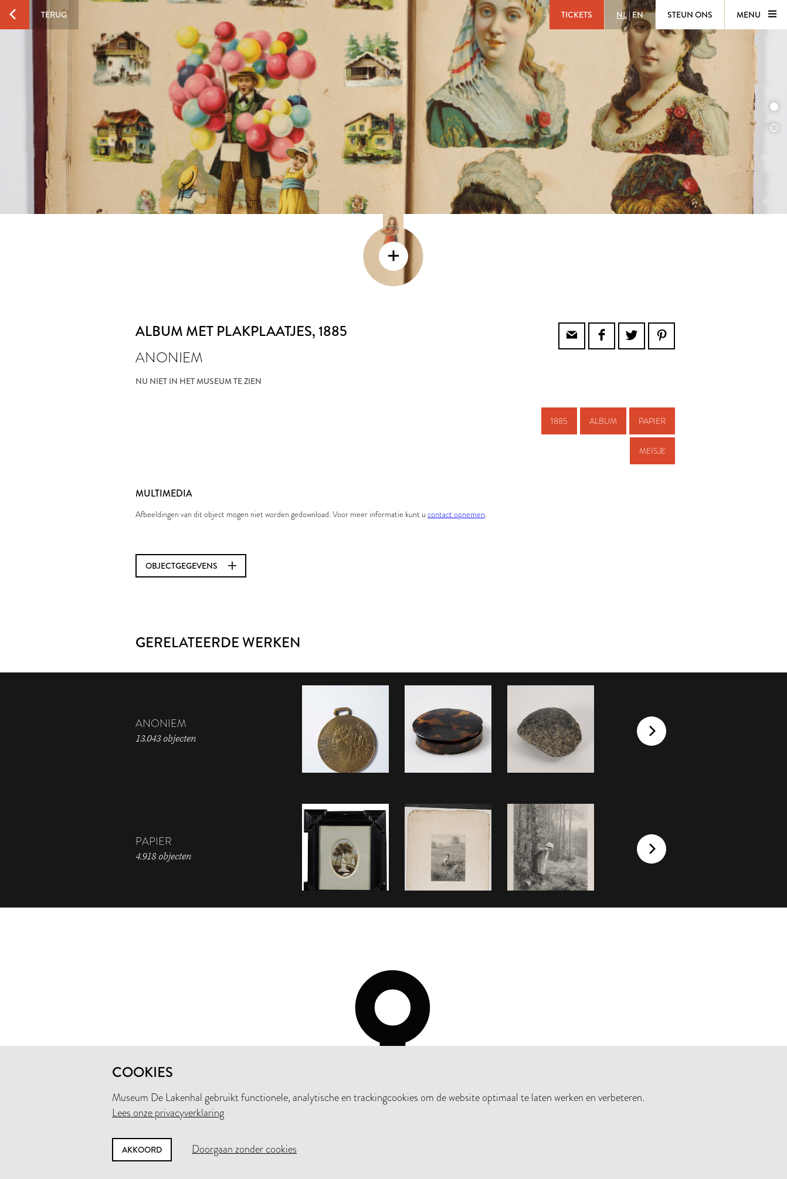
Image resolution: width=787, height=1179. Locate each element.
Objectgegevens (190, 486)
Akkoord (142, 1150)
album (603, 342)
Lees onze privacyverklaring (168, 1112)
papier (652, 342)
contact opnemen (456, 435)
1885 (559, 342)
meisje (652, 372)
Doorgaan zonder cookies (244, 1149)
